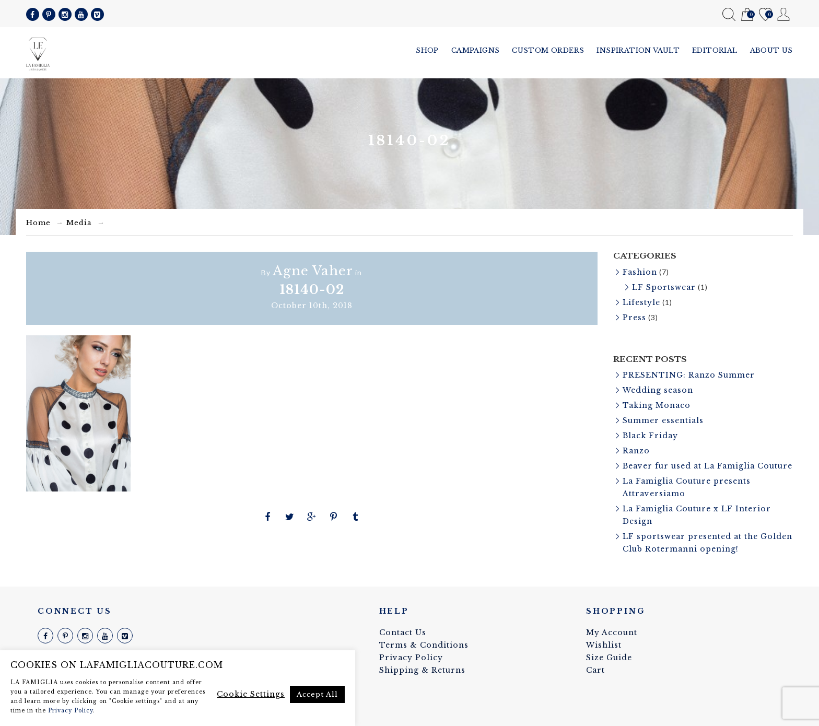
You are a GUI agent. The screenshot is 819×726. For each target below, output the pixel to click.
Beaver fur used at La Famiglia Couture (707, 466)
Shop (427, 50)
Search (728, 14)
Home (38, 222)
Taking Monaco (657, 405)
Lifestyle (641, 302)
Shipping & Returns (422, 670)
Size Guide (609, 657)
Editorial (715, 50)
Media (79, 222)
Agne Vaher (313, 270)
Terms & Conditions (424, 645)
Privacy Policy (411, 657)
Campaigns (475, 50)
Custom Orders (548, 50)
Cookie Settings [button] (251, 694)
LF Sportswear (664, 287)
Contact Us (402, 632)
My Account (783, 14)
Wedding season (658, 390)
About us (771, 50)
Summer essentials (663, 420)
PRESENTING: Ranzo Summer (689, 375)
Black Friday (650, 435)
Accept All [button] (317, 694)
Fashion (640, 272)
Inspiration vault (638, 50)
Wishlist (765, 14)
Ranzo (636, 450)
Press (634, 317)
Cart (747, 14)
